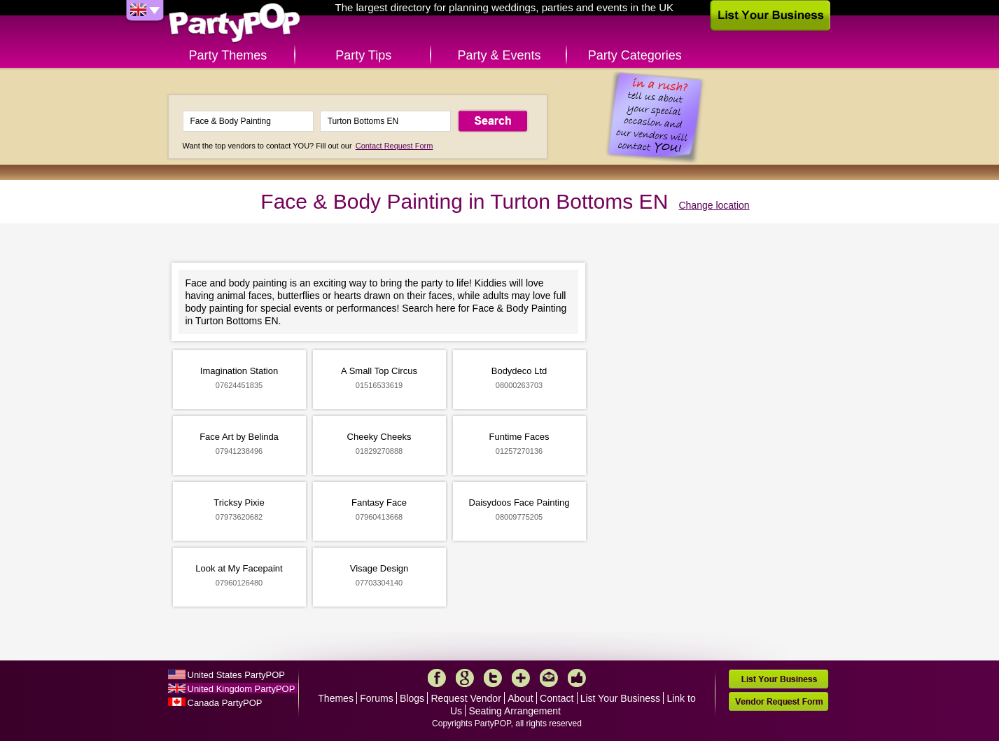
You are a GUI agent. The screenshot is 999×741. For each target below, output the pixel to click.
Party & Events (498, 55)
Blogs (412, 698)
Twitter (493, 678)
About (520, 698)
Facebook (437, 678)
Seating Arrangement (514, 710)
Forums (376, 698)
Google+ (465, 678)
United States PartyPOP (236, 675)
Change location (713, 205)
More (521, 678)
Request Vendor (466, 698)
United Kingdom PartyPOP (241, 689)
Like (577, 678)
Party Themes (228, 55)
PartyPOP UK (234, 23)
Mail (549, 678)
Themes (336, 698)
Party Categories (635, 55)
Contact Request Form (394, 145)
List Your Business (620, 698)
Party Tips (363, 55)
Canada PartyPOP (225, 703)
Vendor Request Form (778, 701)
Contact (556, 698)
